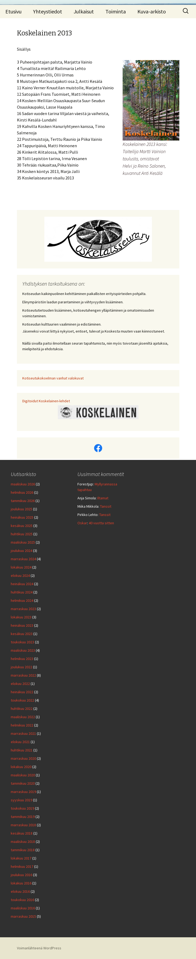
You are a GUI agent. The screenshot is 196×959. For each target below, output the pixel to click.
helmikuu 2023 (22, 658)
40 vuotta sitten (101, 523)
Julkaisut (84, 11)
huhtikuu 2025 (22, 534)
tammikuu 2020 (23, 783)
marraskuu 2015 (23, 916)
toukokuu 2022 (22, 700)
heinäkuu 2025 (22, 517)
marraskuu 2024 (23, 558)
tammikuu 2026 (23, 500)
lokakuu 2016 (21, 883)
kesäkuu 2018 (22, 833)
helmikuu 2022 (22, 725)
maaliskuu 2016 (23, 908)
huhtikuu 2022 (22, 708)
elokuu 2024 (20, 575)
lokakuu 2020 (21, 766)
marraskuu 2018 (23, 824)
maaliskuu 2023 (23, 650)
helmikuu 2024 (22, 600)
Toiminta (115, 11)
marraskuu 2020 (23, 758)
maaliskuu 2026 (23, 484)
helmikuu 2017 (22, 866)
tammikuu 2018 (23, 849)
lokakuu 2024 (21, 567)
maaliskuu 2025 (23, 542)
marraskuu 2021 (23, 733)
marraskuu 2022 (23, 675)
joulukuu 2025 (21, 509)
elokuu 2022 (20, 683)
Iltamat (102, 498)
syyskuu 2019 (21, 800)
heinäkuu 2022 (22, 691)
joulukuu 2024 (21, 550)
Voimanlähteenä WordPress (39, 948)
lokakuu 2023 (21, 617)
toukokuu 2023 (22, 642)
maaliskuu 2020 (23, 775)
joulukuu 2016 (21, 874)
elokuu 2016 (20, 891)
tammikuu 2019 (23, 816)
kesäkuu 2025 (22, 525)
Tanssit (105, 506)
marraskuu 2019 (23, 791)
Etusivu (13, 11)
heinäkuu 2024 (22, 583)
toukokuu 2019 (22, 808)
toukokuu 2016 (22, 899)
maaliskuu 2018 (23, 841)
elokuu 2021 (20, 741)
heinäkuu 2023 (22, 625)
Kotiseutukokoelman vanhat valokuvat (53, 378)
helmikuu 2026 (22, 492)
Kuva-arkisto (151, 11)
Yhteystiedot (47, 11)
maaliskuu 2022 (23, 716)
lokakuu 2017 (21, 858)
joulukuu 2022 (21, 667)
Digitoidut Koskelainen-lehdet (46, 401)
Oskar (82, 523)
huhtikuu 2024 (22, 592)
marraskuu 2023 (23, 608)
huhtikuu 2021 (22, 750)
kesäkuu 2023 (22, 633)
